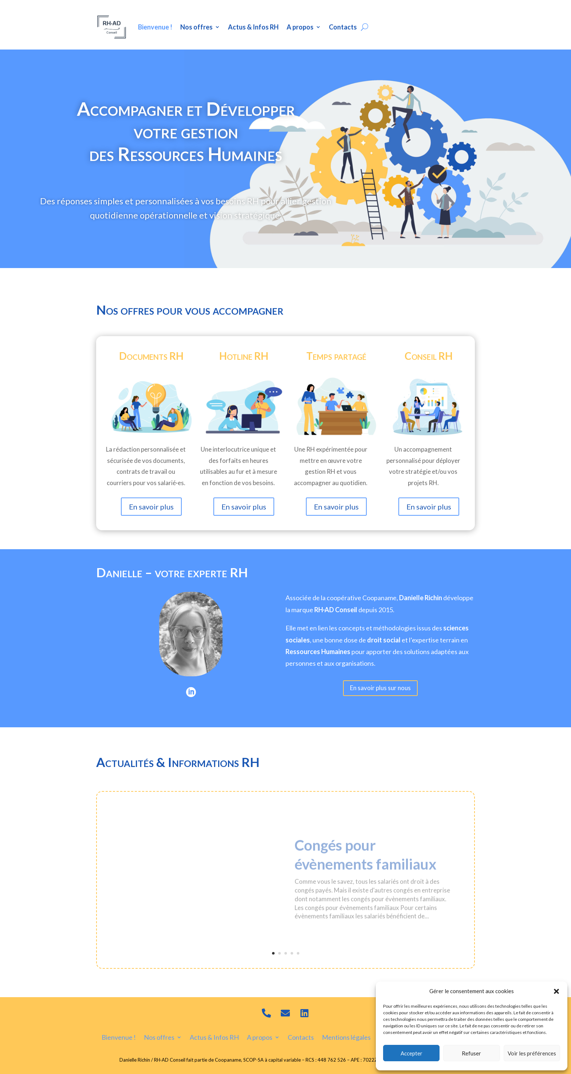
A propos (300, 27)
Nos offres (196, 27)
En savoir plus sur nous (380, 688)
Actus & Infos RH (253, 27)
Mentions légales (346, 1036)
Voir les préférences (532, 1053)
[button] (556, 991)
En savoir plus (151, 506)
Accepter (411, 1053)
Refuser (471, 1053)
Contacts (343, 27)
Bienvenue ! (155, 27)
